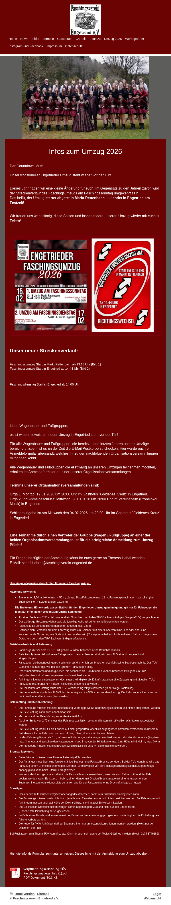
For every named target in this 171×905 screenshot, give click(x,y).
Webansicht (152, 898)
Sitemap (43, 894)
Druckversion (22, 894)
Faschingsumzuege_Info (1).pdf (45, 873)
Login (157, 894)
